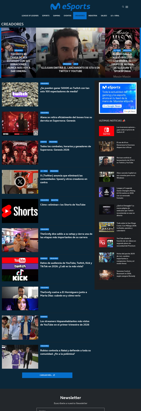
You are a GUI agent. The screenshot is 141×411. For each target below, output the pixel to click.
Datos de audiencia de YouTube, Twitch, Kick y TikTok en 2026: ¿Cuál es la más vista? (66, 265)
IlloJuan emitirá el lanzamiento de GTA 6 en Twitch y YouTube (70, 69)
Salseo (104, 15)
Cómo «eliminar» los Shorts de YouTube (62, 205)
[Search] (123, 7)
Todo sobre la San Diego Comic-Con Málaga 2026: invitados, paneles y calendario (126, 227)
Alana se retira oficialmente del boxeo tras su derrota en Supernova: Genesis (66, 118)
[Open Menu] (127, 7)
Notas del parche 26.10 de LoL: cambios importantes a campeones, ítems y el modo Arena (126, 258)
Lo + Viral (115, 15)
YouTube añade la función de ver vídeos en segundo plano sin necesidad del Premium (126, 242)
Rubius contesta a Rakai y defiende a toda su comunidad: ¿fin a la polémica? (65, 352)
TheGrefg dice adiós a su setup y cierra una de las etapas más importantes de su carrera (66, 235)
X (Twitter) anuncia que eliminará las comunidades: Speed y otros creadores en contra (63, 179)
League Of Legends (30, 15)
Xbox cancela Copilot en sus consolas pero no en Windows (126, 175)
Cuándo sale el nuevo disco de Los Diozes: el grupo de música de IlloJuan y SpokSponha (122, 63)
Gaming (56, 15)
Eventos (67, 15)
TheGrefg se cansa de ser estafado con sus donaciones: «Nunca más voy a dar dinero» (18, 63)
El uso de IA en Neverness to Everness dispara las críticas (126, 145)
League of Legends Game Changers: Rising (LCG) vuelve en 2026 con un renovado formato (126, 193)
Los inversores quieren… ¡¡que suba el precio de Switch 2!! (126, 129)
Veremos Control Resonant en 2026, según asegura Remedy (126, 273)
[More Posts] (47, 375)
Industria (92, 15)
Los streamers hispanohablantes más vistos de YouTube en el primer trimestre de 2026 (64, 322)
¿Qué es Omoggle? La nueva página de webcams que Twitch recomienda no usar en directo (126, 210)
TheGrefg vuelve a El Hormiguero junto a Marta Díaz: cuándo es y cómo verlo (63, 293)
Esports (45, 15)
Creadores (80, 15)
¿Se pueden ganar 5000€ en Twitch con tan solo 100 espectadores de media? (64, 89)
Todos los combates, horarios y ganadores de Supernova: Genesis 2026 (65, 148)
